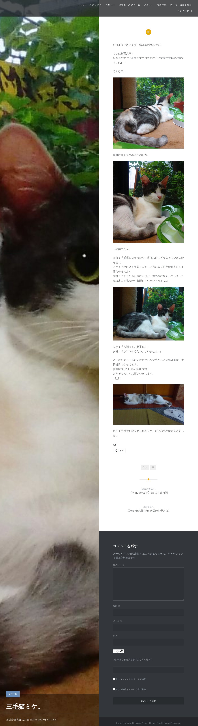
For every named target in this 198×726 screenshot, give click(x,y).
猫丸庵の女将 (21, 719)
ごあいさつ (96, 5)
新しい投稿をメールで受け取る (130, 689)
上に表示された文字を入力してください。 (134, 659)
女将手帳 (162, 5)
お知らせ (110, 5)
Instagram (184, 11)
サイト (116, 636)
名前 (116, 606)
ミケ (145, 467)
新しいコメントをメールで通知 (130, 679)
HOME (82, 5)
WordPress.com (172, 723)
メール (118, 621)
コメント (119, 565)
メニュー (148, 5)
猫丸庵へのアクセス (129, 5)
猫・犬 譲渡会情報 (181, 5)
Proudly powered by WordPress (131, 723)
